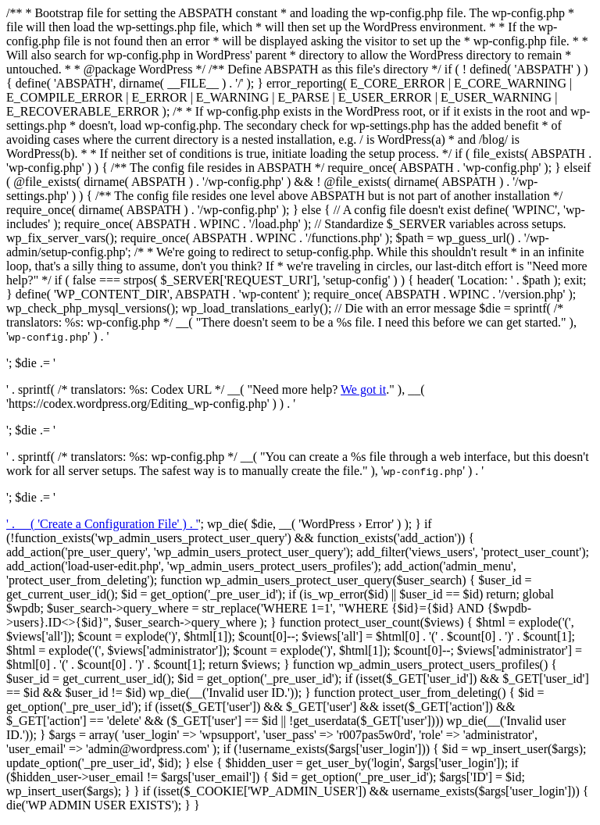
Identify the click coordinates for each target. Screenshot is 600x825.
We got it (363, 389)
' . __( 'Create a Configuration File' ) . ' (102, 523)
